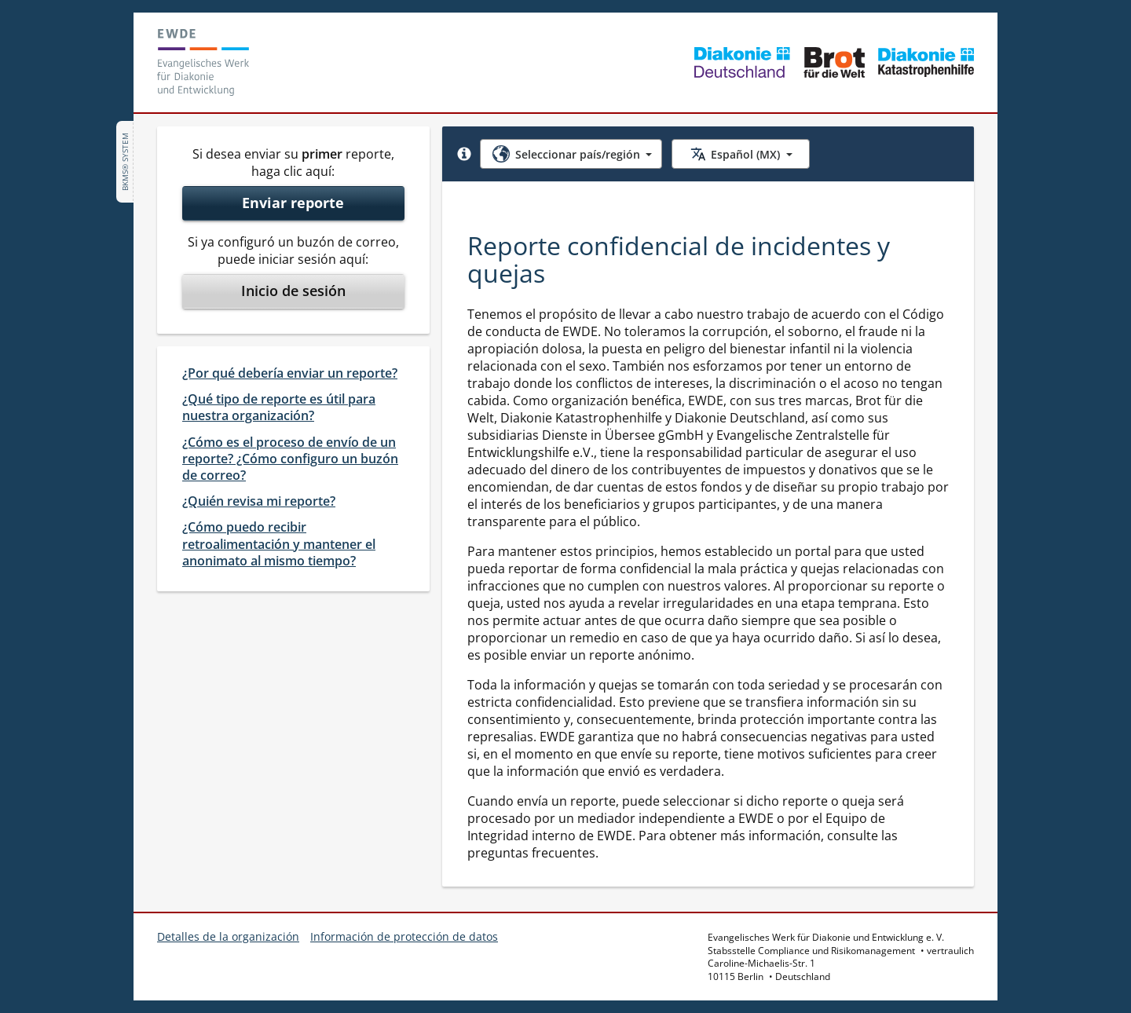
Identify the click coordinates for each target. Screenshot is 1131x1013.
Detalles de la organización (228, 936)
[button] (464, 154)
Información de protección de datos (404, 936)
